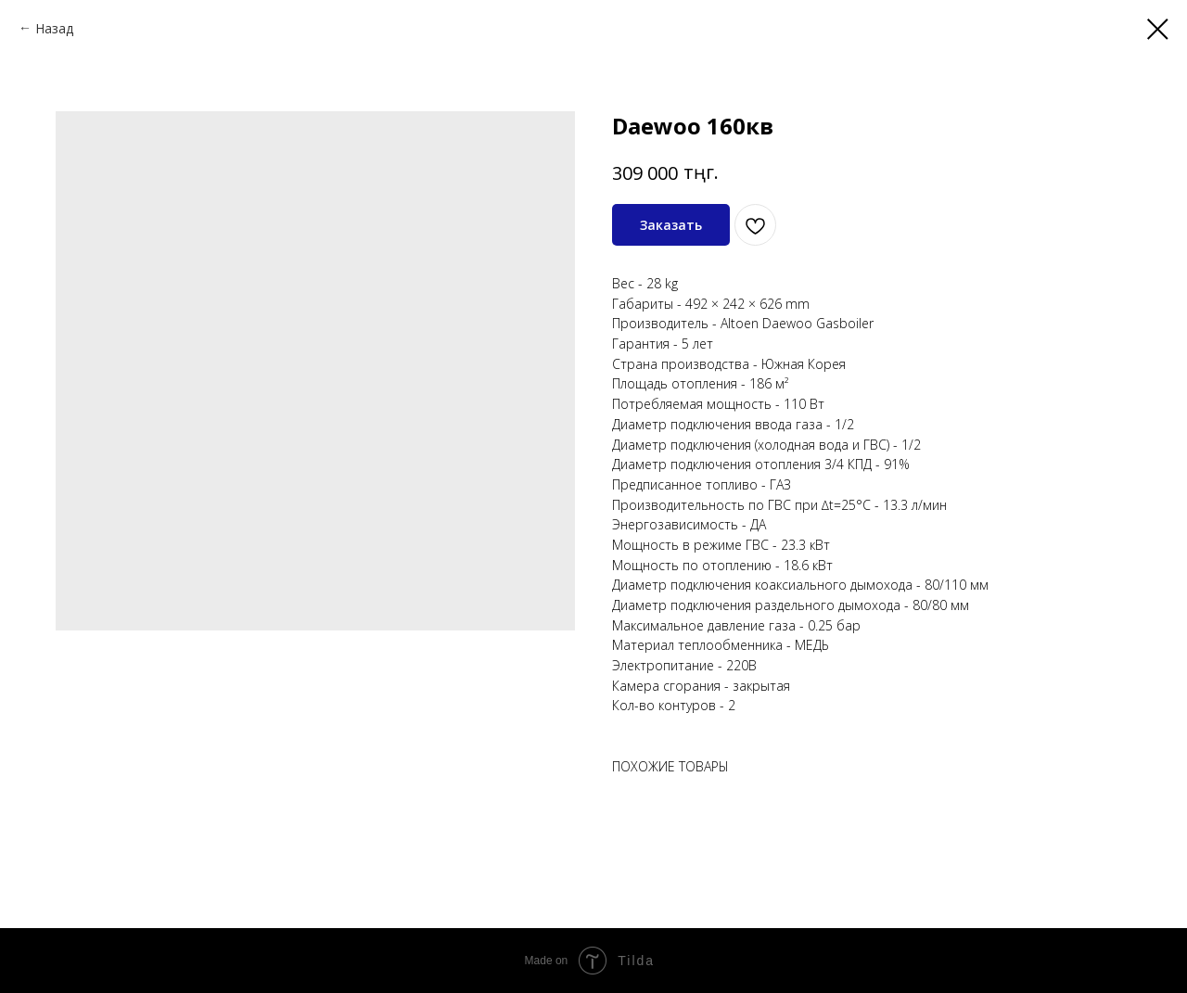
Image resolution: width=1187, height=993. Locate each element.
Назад (54, 28)
